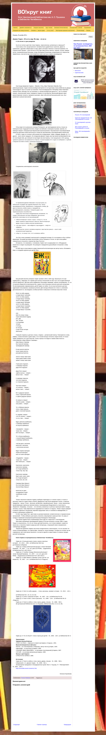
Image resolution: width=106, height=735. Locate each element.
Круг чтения (49, 27)
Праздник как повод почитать (21, 30)
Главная (15, 27)
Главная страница (42, 724)
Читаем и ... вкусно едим (38, 30)
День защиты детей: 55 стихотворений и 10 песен (82, 127)
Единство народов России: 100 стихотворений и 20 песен (83, 118)
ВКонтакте (78, 70)
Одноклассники (79, 72)
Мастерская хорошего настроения (65, 30)
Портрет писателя (38, 27)
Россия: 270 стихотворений (82, 115)
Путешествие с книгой (76, 27)
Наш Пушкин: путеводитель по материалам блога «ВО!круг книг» (83, 46)
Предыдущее (67, 724)
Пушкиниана (87, 27)
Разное (88, 30)
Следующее (16, 724)
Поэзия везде (80, 30)
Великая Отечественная (61, 27)
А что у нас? (50, 30)
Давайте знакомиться (25, 27)
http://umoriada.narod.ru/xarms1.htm (26, 668)
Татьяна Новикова (25, 677)
